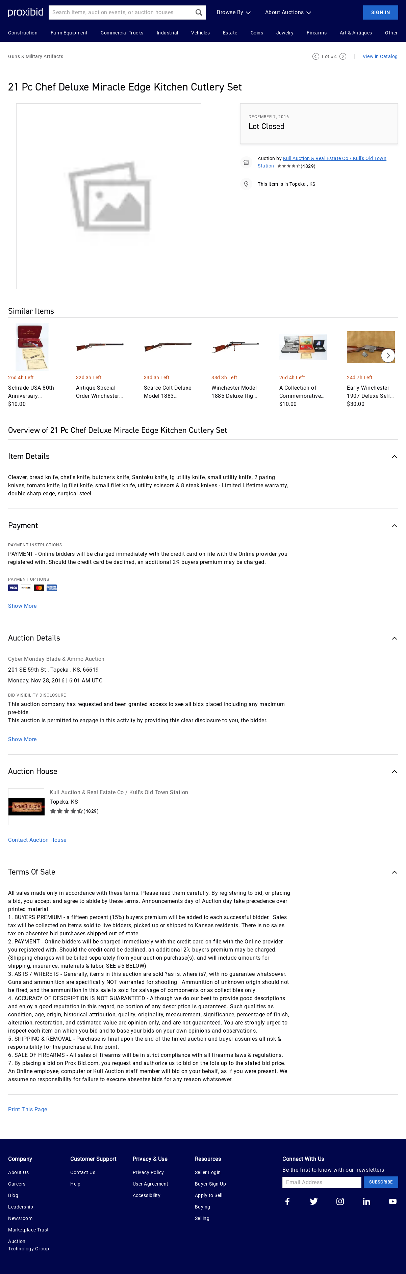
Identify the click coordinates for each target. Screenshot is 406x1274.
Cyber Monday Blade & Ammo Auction (56, 659)
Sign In (380, 12)
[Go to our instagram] (340, 1202)
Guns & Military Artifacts (36, 56)
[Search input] (120, 12)
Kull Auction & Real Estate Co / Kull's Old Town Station (119, 792)
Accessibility (147, 1195)
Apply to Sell (209, 1195)
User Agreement (151, 1184)
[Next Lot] (342, 56)
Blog (13, 1195)
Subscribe (381, 1182)
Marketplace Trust (28, 1229)
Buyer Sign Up (210, 1184)
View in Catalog (380, 56)
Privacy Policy (148, 1172)
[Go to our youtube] (393, 1202)
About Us (18, 1172)
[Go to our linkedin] (366, 1202)
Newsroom (20, 1218)
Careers (17, 1184)
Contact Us (82, 1172)
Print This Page (27, 1109)
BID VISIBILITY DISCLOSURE (37, 695)
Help (75, 1184)
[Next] (388, 355)
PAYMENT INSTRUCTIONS (35, 545)
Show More (22, 606)
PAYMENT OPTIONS (28, 579)
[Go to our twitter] (314, 1202)
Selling (202, 1218)
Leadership (20, 1207)
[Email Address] (321, 1182)
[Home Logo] (25, 13)
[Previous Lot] (315, 56)
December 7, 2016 (269, 116)
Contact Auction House (37, 840)
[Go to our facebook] (287, 1202)
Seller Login (208, 1172)
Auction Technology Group (28, 1245)
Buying (202, 1207)
